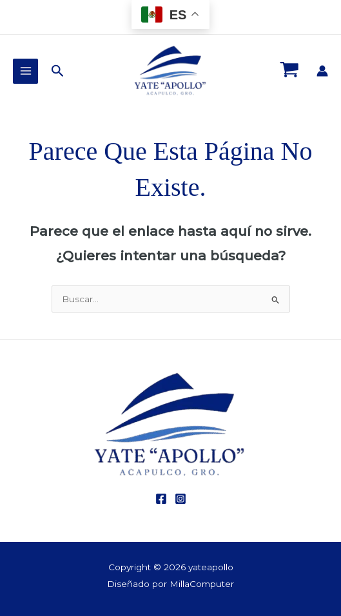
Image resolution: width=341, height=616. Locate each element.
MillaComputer (202, 584)
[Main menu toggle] (25, 71)
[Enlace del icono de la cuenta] (322, 71)
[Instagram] (180, 499)
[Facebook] (161, 499)
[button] (57, 71)
